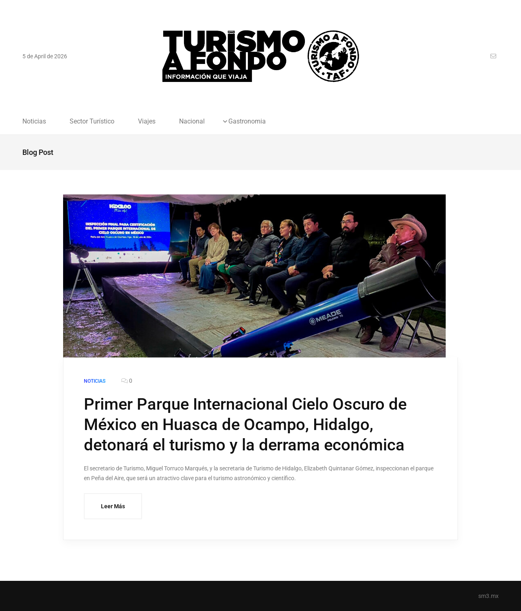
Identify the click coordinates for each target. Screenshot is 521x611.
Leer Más (113, 506)
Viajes (146, 121)
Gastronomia (247, 121)
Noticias (34, 121)
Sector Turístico (92, 121)
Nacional (192, 121)
